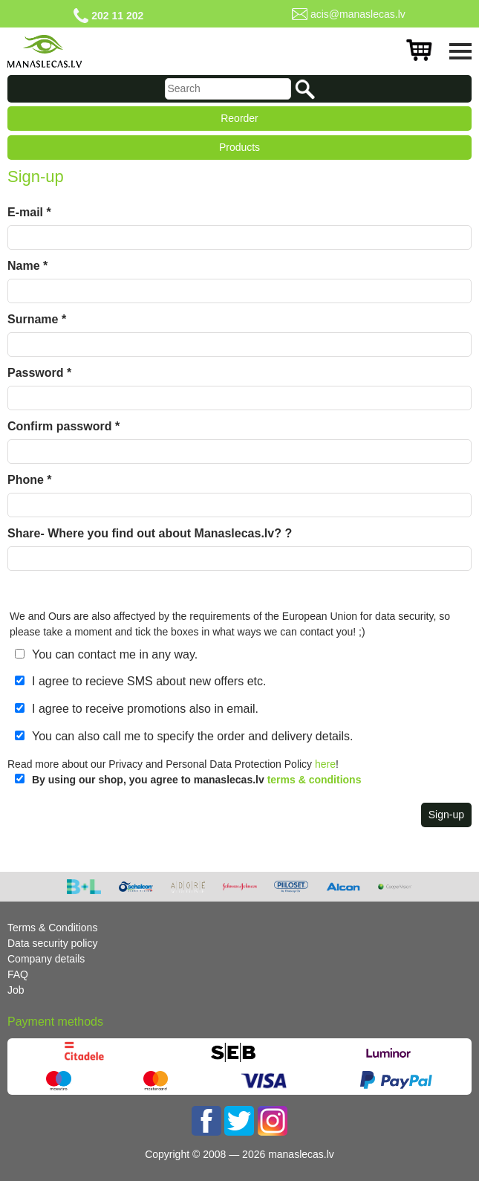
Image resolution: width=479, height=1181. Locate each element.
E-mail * (29, 212)
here (325, 764)
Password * (39, 372)
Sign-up (446, 815)
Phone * (29, 479)
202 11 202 (117, 16)
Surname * (36, 319)
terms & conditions (314, 780)
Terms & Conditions (52, 928)
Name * (27, 265)
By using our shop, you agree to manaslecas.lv (196, 780)
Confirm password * (63, 426)
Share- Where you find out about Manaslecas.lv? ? (149, 533)
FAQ (17, 974)
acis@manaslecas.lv (357, 14)
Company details (46, 959)
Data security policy (52, 943)
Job (16, 990)
